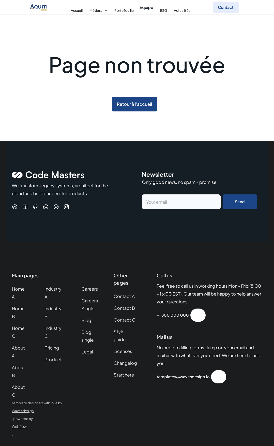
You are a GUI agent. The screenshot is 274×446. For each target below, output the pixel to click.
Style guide (120, 335)
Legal (87, 351)
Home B (18, 312)
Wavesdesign (23, 410)
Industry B (53, 312)
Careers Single (89, 304)
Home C (18, 332)
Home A (18, 292)
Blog (86, 320)
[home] (38, 7)
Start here (124, 375)
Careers (89, 289)
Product (53, 359)
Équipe (146, 7)
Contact (226, 7)
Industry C (53, 332)
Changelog (125, 363)
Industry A (53, 292)
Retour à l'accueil (134, 104)
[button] (76, 10)
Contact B (124, 308)
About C (18, 391)
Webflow (19, 426)
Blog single (87, 336)
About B (18, 371)
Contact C (124, 320)
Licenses (123, 351)
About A (18, 351)
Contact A (124, 296)
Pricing (52, 348)
